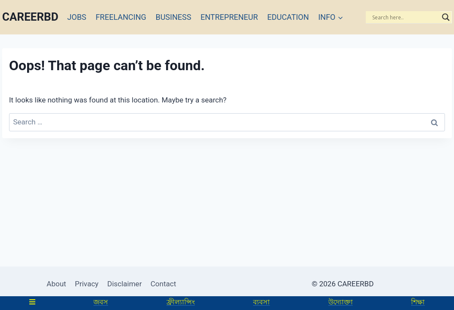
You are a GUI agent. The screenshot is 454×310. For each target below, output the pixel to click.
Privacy (87, 283)
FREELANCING (121, 17)
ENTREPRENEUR (229, 17)
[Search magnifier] (446, 17)
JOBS (76, 17)
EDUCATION (288, 17)
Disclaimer (124, 283)
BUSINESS (173, 17)
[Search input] (405, 17)
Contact (163, 283)
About (56, 283)
